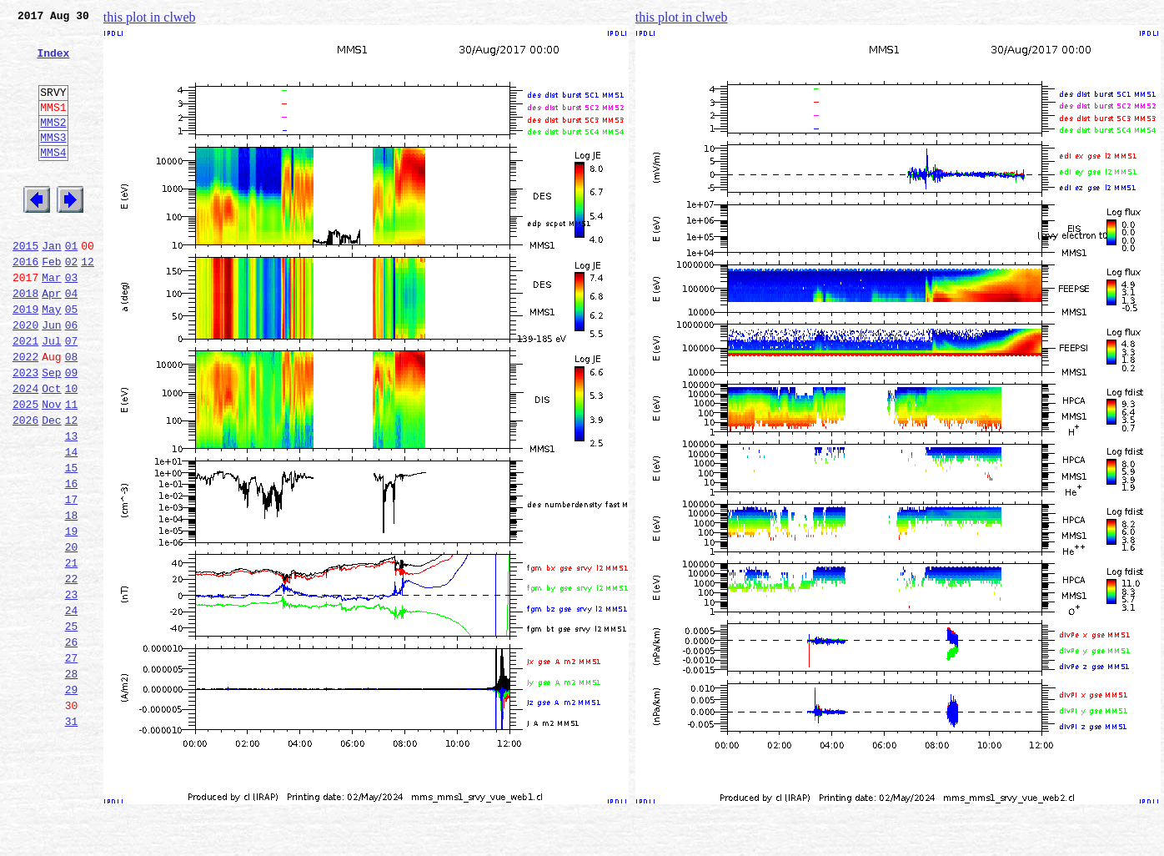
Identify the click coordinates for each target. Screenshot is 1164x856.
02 (71, 303)
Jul (51, 395)
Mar (51, 322)
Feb (51, 303)
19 (71, 615)
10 (71, 450)
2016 (25, 303)
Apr (51, 340)
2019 (25, 358)
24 (71, 707)
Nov (51, 468)
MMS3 (53, 161)
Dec (51, 487)
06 (71, 377)
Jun (51, 377)
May (51, 358)
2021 (25, 395)
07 (71, 395)
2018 (25, 340)
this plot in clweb (149, 17)
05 (71, 358)
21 (71, 652)
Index (53, 62)
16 (71, 560)
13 (71, 505)
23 (71, 689)
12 (87, 303)
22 (71, 670)
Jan (51, 285)
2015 (25, 285)
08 (71, 413)
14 (71, 523)
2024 (25, 450)
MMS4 (53, 179)
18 (71, 597)
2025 (25, 468)
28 (71, 780)
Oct (51, 450)
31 (71, 835)
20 (71, 634)
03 (71, 322)
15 (71, 542)
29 (71, 799)
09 (71, 432)
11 (71, 468)
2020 (25, 377)
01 (71, 285)
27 (71, 762)
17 (71, 579)
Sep (51, 432)
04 (71, 340)
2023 (25, 432)
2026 (25, 487)
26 (71, 744)
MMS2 (53, 144)
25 (71, 725)
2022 (25, 413)
